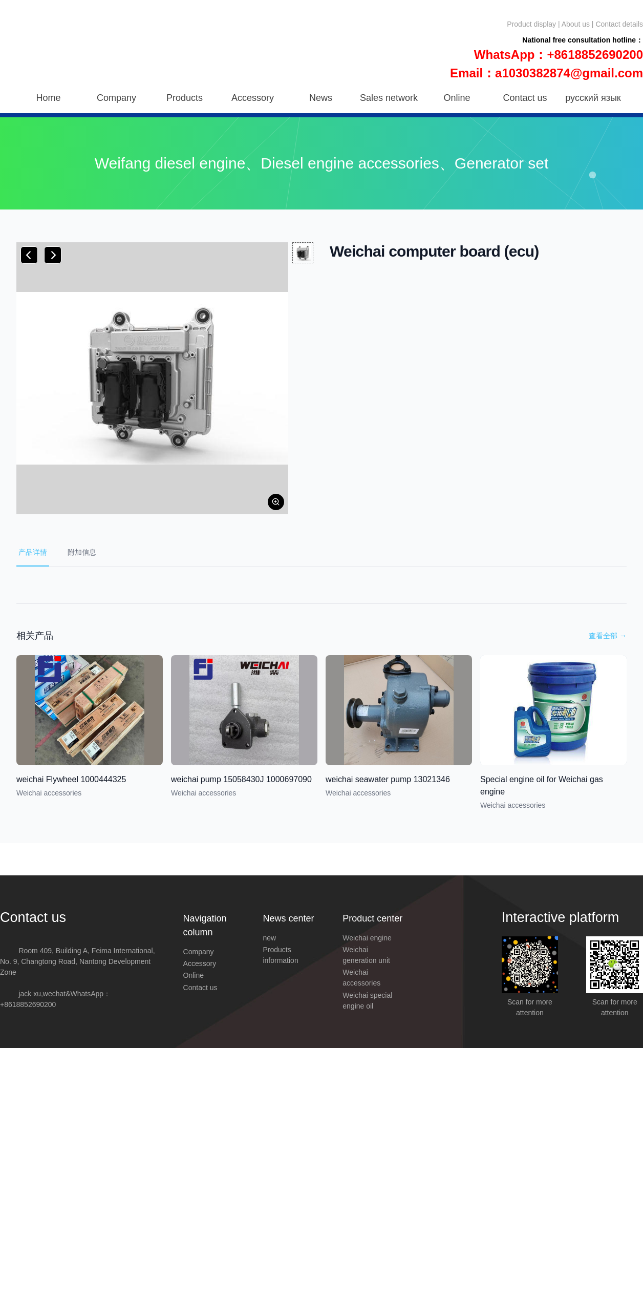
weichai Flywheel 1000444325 (71, 779)
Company (116, 98)
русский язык (592, 98)
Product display (531, 24)
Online (456, 98)
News (320, 98)
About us (576, 24)
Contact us (525, 98)
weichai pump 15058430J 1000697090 (241, 779)
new (269, 938)
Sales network (389, 98)
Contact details (619, 24)
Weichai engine (366, 938)
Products (184, 98)
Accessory (252, 98)
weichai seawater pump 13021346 (388, 779)
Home (48, 98)
